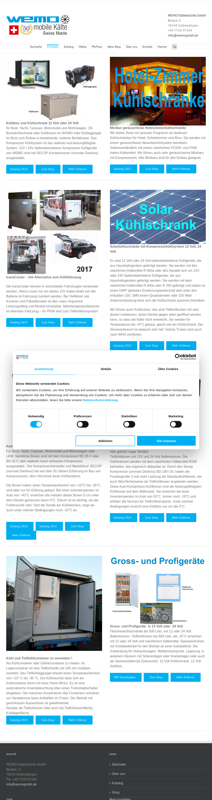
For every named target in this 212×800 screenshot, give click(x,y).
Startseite (119, 764)
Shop (115, 792)
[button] (174, 49)
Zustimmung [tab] (44, 368)
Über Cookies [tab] (168, 368)
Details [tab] (106, 368)
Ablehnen (105, 441)
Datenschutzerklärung (100, 400)
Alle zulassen (166, 441)
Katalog (117, 783)
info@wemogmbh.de (183, 35)
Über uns (118, 774)
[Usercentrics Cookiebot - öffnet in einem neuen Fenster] (178, 357)
